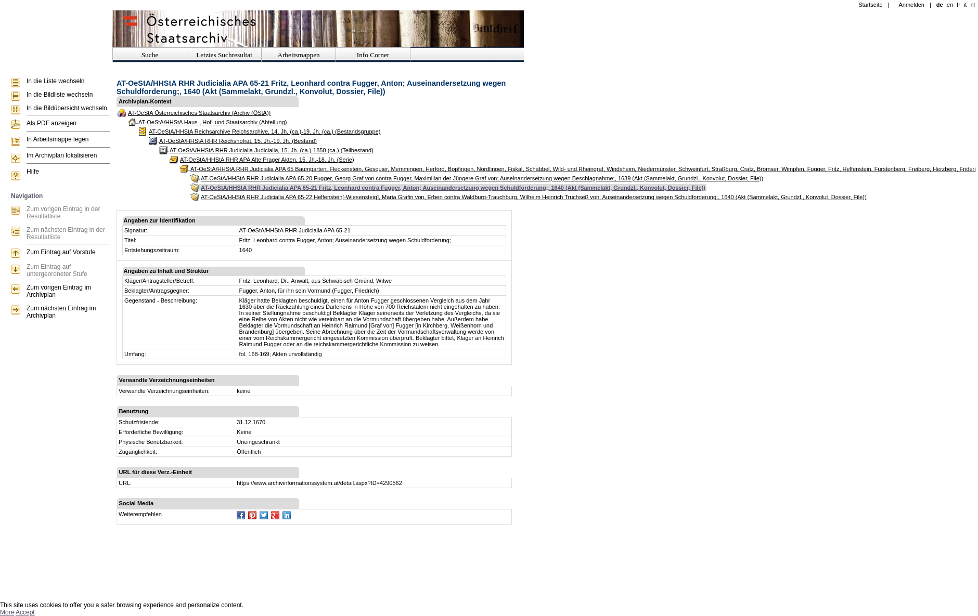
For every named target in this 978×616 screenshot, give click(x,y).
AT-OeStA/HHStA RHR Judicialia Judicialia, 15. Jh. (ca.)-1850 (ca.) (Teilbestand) (272, 150)
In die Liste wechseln (55, 81)
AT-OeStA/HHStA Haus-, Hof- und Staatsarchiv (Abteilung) (212, 122)
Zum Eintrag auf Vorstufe (61, 252)
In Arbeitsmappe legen (57, 139)
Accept (25, 612)
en (950, 5)
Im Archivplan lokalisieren (62, 155)
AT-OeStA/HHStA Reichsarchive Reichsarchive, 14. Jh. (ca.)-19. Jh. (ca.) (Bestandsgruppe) (264, 131)
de (939, 5)
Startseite (870, 5)
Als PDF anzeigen (51, 123)
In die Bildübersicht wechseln (67, 108)
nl (972, 5)
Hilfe (33, 171)
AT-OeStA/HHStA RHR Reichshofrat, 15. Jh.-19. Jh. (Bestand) (238, 141)
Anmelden (911, 5)
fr (958, 5)
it (965, 5)
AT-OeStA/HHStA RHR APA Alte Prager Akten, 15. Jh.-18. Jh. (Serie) (267, 159)
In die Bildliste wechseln (60, 94)
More (7, 612)
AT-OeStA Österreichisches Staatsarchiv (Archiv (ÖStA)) (199, 113)
